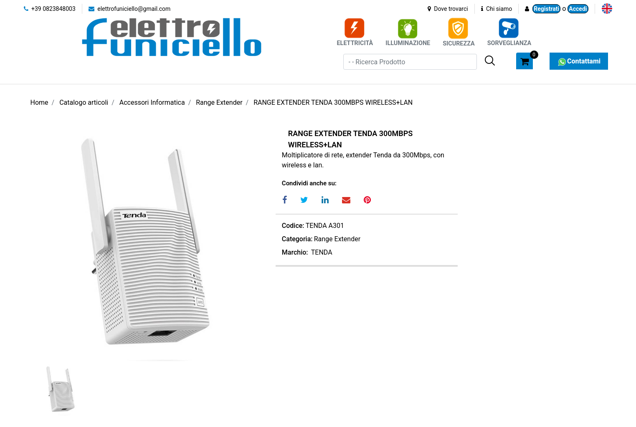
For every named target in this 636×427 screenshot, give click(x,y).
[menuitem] (607, 8)
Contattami (579, 61)
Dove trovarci (448, 8)
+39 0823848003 (50, 8)
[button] (490, 60)
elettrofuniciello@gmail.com (130, 8)
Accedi (578, 8)
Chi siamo (496, 8)
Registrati (546, 8)
